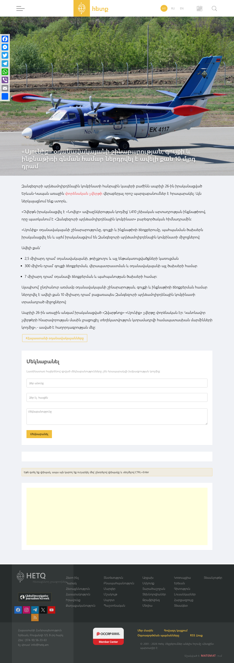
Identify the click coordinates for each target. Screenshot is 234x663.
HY (164, 8)
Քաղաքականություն (80, 605)
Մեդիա (147, 605)
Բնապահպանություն (119, 583)
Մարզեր (109, 588)
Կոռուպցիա (182, 577)
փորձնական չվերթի (83, 193)
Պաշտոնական (114, 605)
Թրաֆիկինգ (151, 600)
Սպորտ (109, 600)
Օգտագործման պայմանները (161, 635)
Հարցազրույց (183, 600)
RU (173, 8)
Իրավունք (73, 600)
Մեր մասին (148, 630)
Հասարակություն (78, 594)
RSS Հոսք (201, 635)
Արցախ (148, 577)
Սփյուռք (148, 583)
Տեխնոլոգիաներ (154, 594)
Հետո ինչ (72, 577)
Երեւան (179, 583)
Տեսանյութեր (213, 577)
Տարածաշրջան (153, 588)
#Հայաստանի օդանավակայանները (55, 338)
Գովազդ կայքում (181, 630)
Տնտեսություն (113, 577)
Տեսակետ (181, 605)
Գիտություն (182, 588)
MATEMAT (208, 655)
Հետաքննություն (78, 588)
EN (182, 8)
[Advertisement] (117, 517)
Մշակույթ (110, 594)
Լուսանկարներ (185, 594)
